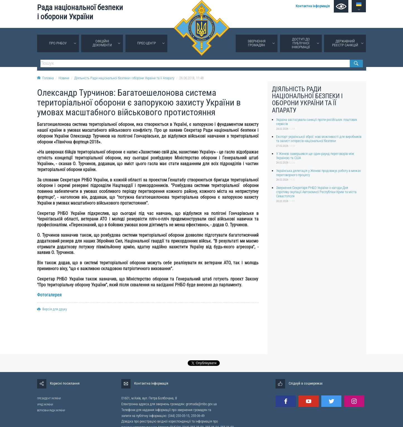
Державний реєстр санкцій (345, 43)
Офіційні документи (102, 43)
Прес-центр (146, 43)
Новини (64, 78)
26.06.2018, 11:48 (191, 78)
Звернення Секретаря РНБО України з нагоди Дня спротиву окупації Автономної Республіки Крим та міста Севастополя (316, 192)
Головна (45, 78)
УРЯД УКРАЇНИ (45, 404)
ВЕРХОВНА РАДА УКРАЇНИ (51, 410)
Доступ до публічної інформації (301, 43)
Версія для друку (52, 309)
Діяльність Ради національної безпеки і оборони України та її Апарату (124, 78)
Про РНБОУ (58, 43)
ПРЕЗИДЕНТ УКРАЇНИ (49, 398)
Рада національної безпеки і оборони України (80, 12)
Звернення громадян (257, 43)
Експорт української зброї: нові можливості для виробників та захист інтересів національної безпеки (318, 139)
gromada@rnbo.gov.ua (201, 404)
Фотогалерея (49, 295)
